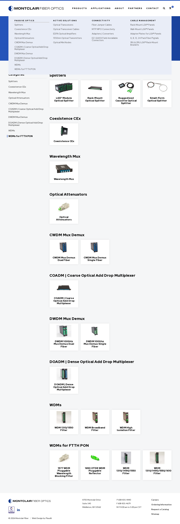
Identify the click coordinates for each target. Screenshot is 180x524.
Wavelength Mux (17, 92)
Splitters (13, 81)
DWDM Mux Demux (18, 117)
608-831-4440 (124, 500)
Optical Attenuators (19, 97)
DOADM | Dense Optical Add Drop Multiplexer (25, 124)
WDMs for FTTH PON (20, 136)
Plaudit (49, 518)
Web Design (37, 518)
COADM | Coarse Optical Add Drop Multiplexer (26, 110)
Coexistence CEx (17, 86)
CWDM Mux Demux (18, 103)
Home (10, 19)
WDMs (11, 130)
